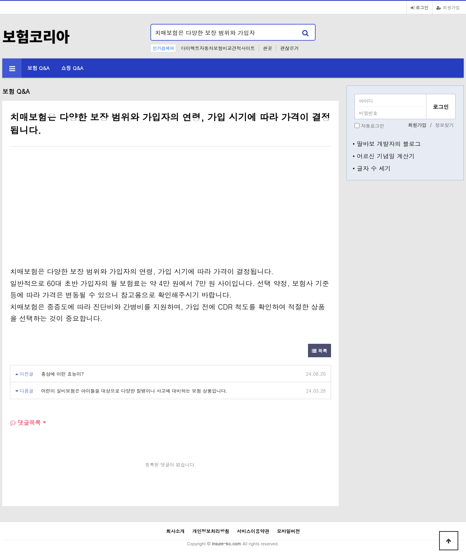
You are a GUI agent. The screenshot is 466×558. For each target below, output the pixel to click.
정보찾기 (444, 125)
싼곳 (267, 48)
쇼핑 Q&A (72, 68)
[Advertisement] (74, 208)
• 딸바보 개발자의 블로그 (387, 143)
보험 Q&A (38, 68)
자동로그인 (372, 125)
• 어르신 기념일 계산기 (384, 156)
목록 (319, 350)
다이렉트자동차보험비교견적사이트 (218, 48)
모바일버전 (288, 530)
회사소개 (175, 530)
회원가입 (448, 7)
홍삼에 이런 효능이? (62, 373)
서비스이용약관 (253, 530)
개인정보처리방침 (210, 530)
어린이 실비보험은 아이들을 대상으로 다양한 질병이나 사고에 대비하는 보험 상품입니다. (134, 390)
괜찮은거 (289, 48)
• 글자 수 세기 (372, 168)
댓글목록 (25, 422)
